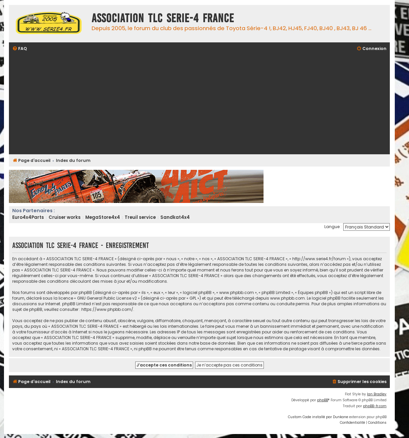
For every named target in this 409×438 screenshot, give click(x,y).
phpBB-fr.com (375, 406)
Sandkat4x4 (175, 217)
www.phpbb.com (287, 298)
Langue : (333, 226)
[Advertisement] (210, 103)
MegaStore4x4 (102, 217)
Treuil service (140, 217)
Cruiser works (65, 217)
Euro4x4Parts (28, 217)
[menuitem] (19, 48)
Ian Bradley (377, 394)
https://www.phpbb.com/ (107, 309)
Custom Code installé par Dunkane (318, 416)
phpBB (322, 400)
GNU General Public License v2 (107, 298)
